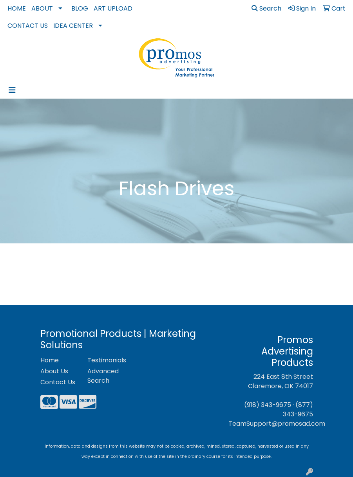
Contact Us (27, 25)
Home (16, 8)
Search (266, 8)
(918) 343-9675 (267, 404)
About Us (54, 371)
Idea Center (73, 25)
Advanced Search (103, 376)
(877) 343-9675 (298, 409)
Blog (79, 8)
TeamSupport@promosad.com (276, 423)
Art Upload (113, 8)
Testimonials (106, 360)
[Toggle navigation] (12, 90)
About (42, 8)
